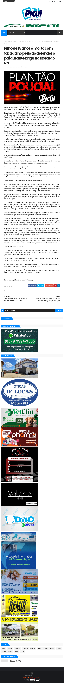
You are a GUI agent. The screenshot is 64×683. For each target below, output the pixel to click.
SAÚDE (22, 651)
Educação (25, 648)
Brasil (3, 648)
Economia (17, 648)
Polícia (10, 41)
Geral (39, 648)
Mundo (52, 648)
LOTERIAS (45, 648)
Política (10, 651)
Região (16, 651)
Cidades (10, 648)
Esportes (32, 648)
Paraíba (59, 648)
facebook (59, 310)
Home (5, 41)
